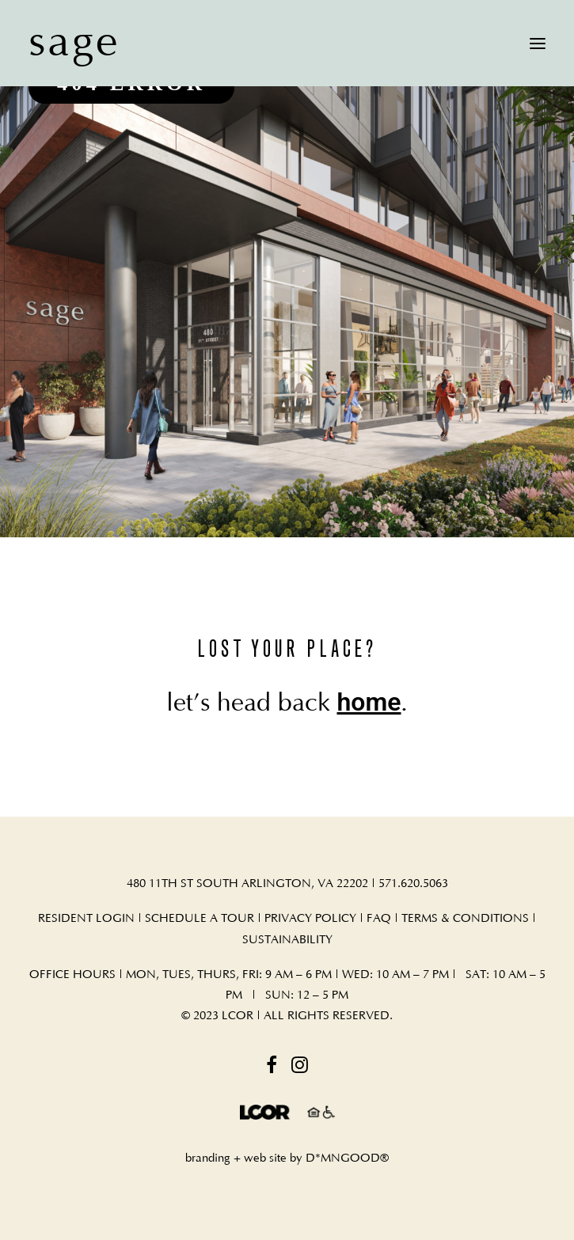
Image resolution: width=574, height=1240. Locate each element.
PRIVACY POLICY (310, 918)
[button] (537, 43)
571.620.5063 (413, 883)
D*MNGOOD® (347, 1158)
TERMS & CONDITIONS (465, 918)
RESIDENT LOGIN (86, 918)
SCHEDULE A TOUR (199, 918)
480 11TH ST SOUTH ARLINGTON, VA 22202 (247, 883)
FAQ (380, 918)
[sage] (74, 43)
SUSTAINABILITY (287, 939)
